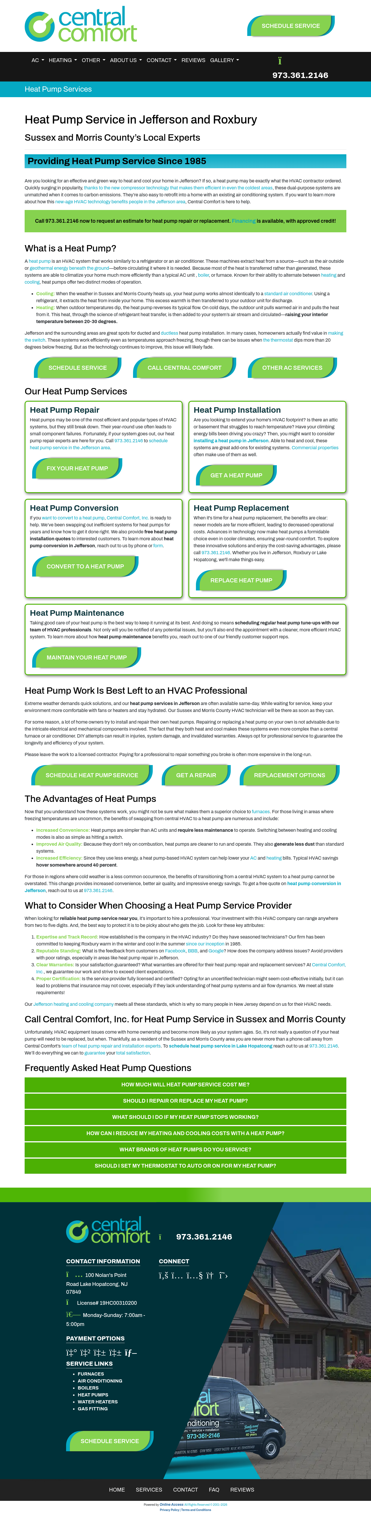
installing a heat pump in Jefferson (231, 440)
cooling (32, 282)
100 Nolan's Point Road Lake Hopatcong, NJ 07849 (97, 1283)
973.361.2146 (300, 75)
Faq (218, 1490)
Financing (244, 221)
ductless (169, 333)
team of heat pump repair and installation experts (111, 1045)
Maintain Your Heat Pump (87, 657)
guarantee (94, 1052)
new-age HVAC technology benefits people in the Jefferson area (120, 201)
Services (153, 1490)
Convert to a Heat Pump (85, 566)
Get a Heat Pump (236, 475)
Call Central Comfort (184, 368)
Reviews (193, 60)
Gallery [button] (222, 60)
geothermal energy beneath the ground (69, 268)
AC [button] (36, 60)
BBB (193, 950)
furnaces (261, 811)
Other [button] (91, 60)
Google (215, 950)
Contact (189, 1490)
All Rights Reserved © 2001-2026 (205, 1504)
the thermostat (278, 340)
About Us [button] (124, 60)
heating (329, 275)
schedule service (291, 26)
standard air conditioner (288, 293)
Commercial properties (315, 447)
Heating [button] (61, 60)
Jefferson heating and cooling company (73, 1004)
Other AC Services (292, 368)
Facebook (175, 950)
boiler (203, 275)
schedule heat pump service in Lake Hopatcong (220, 1045)
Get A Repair (196, 775)
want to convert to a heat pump (73, 517)
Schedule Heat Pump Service (92, 775)
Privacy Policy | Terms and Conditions (185, 1510)
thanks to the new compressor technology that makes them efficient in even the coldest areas (178, 187)
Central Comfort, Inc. (128, 517)
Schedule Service (77, 368)
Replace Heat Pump (241, 580)
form (158, 545)
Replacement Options (289, 775)
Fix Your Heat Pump (77, 468)
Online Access (172, 1505)
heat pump (40, 261)
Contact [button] (159, 60)
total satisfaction (133, 1052)
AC (253, 858)
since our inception (205, 943)
